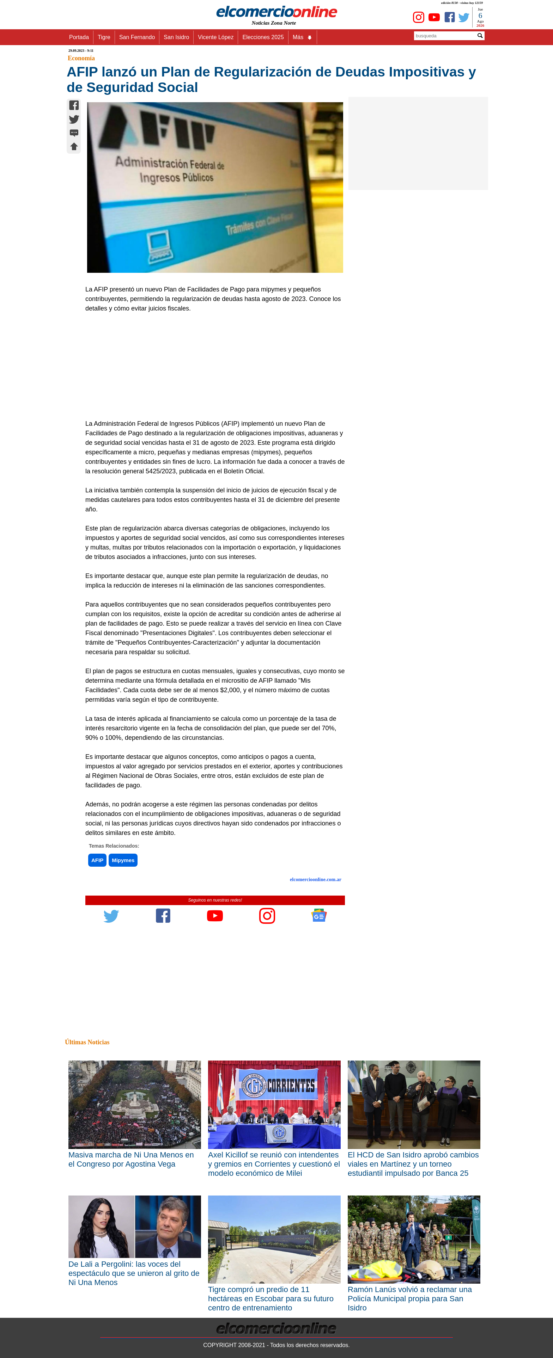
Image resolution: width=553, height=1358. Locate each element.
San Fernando (137, 37)
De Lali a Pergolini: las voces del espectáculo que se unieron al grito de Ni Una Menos (134, 1273)
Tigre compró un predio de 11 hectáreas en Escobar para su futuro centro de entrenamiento (271, 1298)
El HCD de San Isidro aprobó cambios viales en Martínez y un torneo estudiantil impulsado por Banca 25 (413, 1164)
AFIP (97, 860)
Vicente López (215, 37)
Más (302, 37)
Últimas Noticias (87, 1042)
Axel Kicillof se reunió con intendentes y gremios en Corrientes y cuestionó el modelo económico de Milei (274, 1164)
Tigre (104, 37)
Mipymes (123, 860)
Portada (79, 37)
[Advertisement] (211, 366)
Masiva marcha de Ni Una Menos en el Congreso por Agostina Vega (131, 1159)
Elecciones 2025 (263, 37)
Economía (81, 58)
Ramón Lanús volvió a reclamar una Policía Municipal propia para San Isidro (410, 1298)
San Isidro (176, 37)
